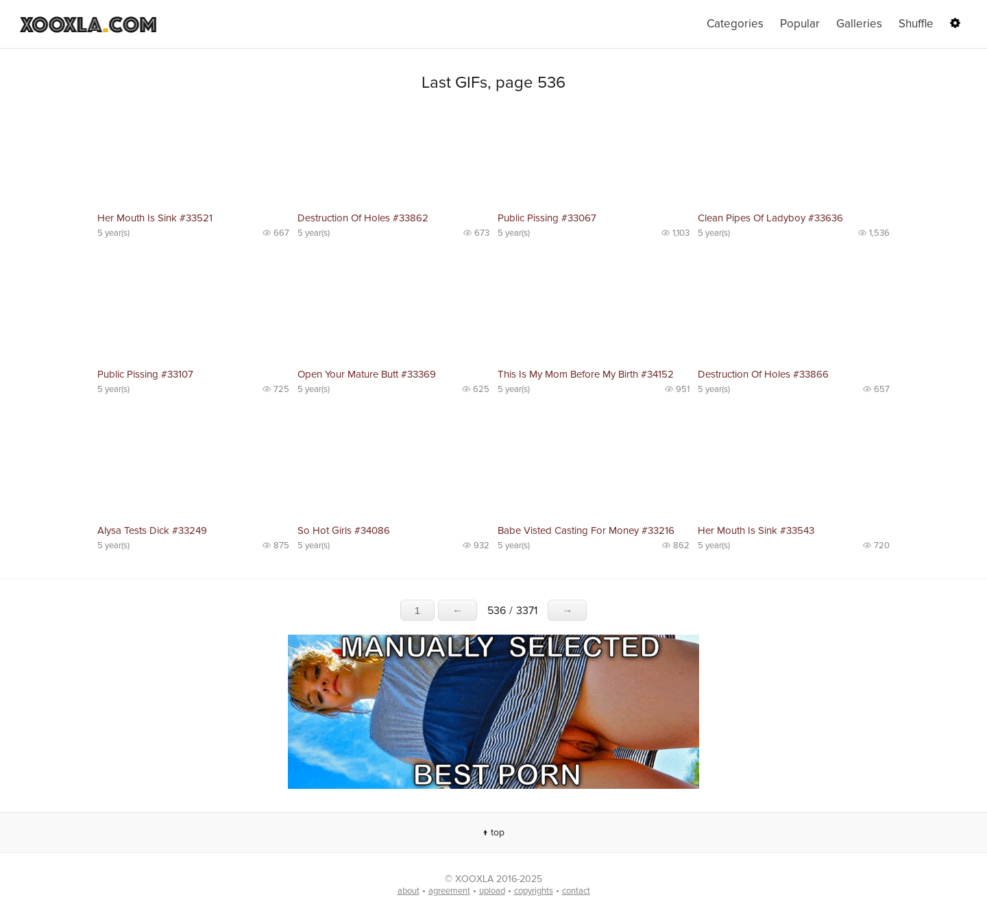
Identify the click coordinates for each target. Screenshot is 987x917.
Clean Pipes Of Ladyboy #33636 (770, 218)
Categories (735, 23)
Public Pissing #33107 (145, 374)
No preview (193, 158)
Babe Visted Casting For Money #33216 (586, 530)
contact (576, 890)
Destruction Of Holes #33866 (763, 374)
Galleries (859, 23)
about (408, 890)
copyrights (533, 890)
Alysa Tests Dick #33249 (152, 530)
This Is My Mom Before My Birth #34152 (586, 374)
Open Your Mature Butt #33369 (366, 374)
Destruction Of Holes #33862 (362, 218)
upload (492, 890)
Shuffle (916, 23)
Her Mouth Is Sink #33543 (756, 530)
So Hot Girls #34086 (343, 530)
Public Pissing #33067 (547, 218)
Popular (800, 23)
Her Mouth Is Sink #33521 (154, 218)
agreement (449, 890)
